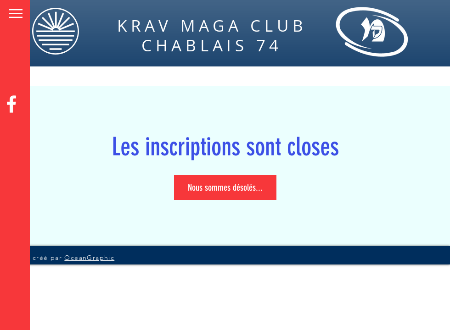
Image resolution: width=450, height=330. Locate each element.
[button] (15, 13)
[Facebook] (11, 104)
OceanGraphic (89, 257)
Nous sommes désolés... (225, 187)
